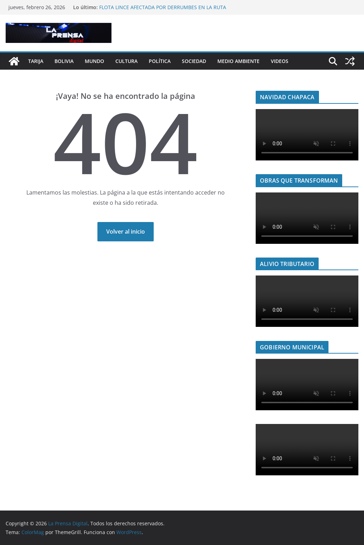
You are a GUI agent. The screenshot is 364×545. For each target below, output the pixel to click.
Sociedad (194, 61)
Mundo (94, 61)
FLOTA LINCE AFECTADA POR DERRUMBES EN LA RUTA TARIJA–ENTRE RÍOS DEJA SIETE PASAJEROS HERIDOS (162, 11)
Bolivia (64, 61)
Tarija (35, 61)
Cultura (126, 61)
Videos (279, 61)
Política (160, 61)
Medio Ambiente (238, 61)
